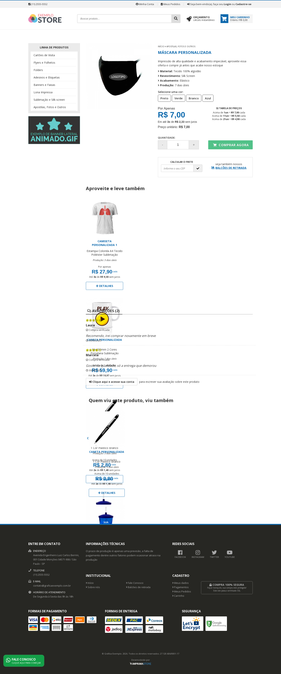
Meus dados (180, 583)
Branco (192, 98)
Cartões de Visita (44, 55)
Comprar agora (231, 145)
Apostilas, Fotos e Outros (50, 107)
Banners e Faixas (44, 85)
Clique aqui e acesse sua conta (111, 382)
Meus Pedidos (170, 4)
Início (161, 46)
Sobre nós (93, 587)
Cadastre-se (243, 4)
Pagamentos (180, 587)
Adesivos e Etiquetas (47, 77)
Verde (177, 98)
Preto (163, 98)
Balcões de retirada (138, 587)
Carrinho (178, 595)
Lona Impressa (43, 92)
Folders (38, 70)
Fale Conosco (134, 583)
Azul (207, 98)
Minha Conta (145, 4)
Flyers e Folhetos (44, 62)
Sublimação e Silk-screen (49, 100)
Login (227, 4)
